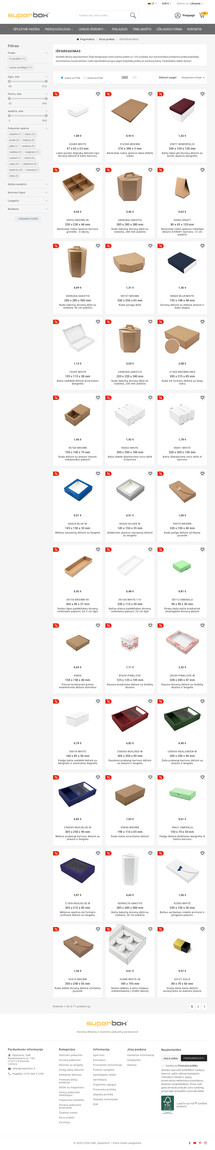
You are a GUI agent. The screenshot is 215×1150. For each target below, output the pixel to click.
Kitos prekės (66, 1117)
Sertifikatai (100, 1079)
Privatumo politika (104, 1089)
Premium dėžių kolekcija (68, 1081)
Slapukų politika (103, 1094)
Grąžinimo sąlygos (104, 1084)
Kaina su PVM (72, 78)
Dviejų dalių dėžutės (71, 1069)
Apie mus (99, 1055)
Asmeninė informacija (140, 1055)
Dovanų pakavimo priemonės (70, 1106)
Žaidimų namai (68, 1112)
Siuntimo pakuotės (70, 1055)
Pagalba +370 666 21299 (28, 1073)
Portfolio (64, 1122)
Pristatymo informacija (107, 1065)
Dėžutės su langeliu (71, 1065)
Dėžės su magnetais (71, 1087)
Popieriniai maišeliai (71, 1100)
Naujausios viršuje (193, 77)
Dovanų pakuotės (70, 1060)
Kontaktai (99, 1060)
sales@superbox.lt (23, 1068)
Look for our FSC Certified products (192, 1105)
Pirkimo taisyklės (103, 1069)
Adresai (132, 1065)
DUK (95, 1104)
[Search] (102, 15)
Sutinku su (179, 1065)
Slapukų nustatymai (105, 1099)
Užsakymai (134, 1060)
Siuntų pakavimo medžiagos (69, 1094)
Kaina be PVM (95, 78)
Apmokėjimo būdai (104, 1074)
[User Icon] (185, 15)
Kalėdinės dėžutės (70, 1074)
